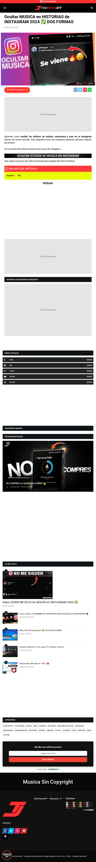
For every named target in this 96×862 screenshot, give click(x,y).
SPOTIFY (58, 730)
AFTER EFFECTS (8, 726)
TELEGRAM (66, 730)
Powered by (48, 769)
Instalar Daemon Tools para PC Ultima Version (41, 647)
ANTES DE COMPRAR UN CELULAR (19, 478)
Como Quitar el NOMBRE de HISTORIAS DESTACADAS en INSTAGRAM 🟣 (53, 614)
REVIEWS (42, 730)
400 (8, 365)
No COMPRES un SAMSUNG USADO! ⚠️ (26, 483)
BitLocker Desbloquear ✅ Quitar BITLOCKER (40, 630)
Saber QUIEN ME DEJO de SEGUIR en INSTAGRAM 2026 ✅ (40, 602)
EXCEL (35, 726)
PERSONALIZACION (21, 730)
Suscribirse (48, 759)
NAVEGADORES (8, 730)
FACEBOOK (42, 726)
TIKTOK (73, 730)
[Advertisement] (48, 114)
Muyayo (7, 823)
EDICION (29, 726)
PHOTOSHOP (33, 730)
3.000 (8, 360)
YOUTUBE (6, 735)
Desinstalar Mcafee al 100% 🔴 (34, 663)
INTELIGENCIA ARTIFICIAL (65, 726)
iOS (19, 175)
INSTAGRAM (52, 726)
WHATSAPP (81, 730)
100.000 (9, 377)
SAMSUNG (50, 730)
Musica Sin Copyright (48, 782)
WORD (89, 730)
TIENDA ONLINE (48, 1)
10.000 (9, 371)
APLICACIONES (20, 726)
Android (10, 175)
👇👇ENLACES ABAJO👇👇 (17, 90)
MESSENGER (80, 726)
